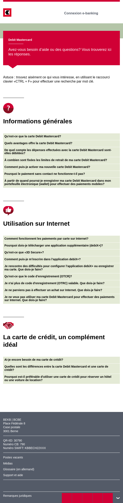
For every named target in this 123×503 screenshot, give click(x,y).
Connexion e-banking (84, 13)
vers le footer (118, 498)
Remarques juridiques (17, 495)
